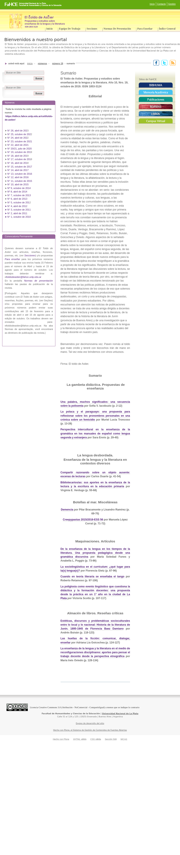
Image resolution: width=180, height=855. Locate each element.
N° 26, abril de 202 (17, 130)
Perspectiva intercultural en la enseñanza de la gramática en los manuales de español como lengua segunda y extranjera (95, 433)
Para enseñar (144, 28)
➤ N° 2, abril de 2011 (16, 213)
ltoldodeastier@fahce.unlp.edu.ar (23, 277)
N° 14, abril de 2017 (18, 170)
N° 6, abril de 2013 (17, 198)
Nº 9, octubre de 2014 (19, 188)
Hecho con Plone (61, 739)
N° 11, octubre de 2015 (19, 181)
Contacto (161, 4)
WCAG (124, 739)
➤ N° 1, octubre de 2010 (18, 216)
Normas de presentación (117, 28)
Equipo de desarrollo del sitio (90, 723)
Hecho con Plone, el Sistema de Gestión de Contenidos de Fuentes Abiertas (90, 730)
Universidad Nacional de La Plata (120, 713)
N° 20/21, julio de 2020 (19, 148)
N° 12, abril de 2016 (18, 177)
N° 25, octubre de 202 (19, 134)
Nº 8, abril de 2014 (17, 191)
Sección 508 (111, 739)
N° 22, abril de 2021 (18, 145)
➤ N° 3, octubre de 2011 (18, 209)
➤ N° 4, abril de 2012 (16, 206)
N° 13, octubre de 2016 (20, 173)
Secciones (92, 28)
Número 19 (57, 63)
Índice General (167, 28)
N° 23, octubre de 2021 (19, 141)
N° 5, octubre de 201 (18, 202)
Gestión (172, 4)
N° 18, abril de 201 (17, 155)
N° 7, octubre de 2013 (19, 195)
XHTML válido (79, 739)
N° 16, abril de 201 (17, 163)
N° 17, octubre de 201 (19, 159)
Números (42, 63)
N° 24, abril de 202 (17, 137)
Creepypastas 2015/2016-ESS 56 (83, 519)
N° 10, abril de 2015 (18, 184)
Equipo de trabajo (69, 28)
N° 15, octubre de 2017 (19, 166)
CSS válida (95, 739)
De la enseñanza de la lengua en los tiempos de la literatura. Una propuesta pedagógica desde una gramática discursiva (95, 552)
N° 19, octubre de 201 (19, 152)
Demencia (67, 509)
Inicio (152, 4)
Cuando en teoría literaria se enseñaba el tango (92, 576)
